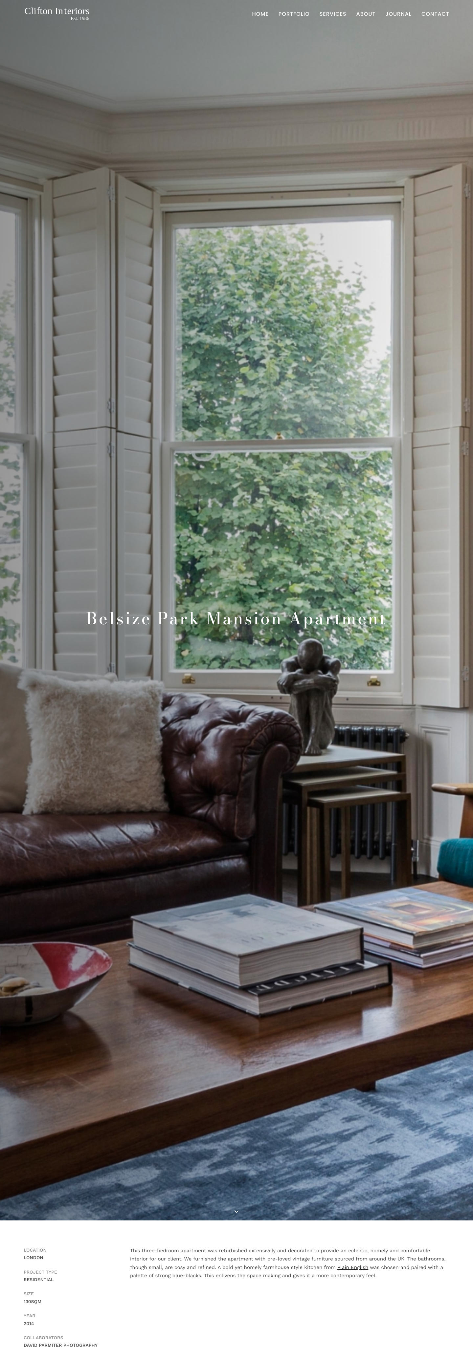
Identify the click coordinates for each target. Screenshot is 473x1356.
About (366, 14)
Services (333, 14)
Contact (435, 14)
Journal (398, 14)
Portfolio (294, 14)
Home (260, 14)
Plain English (352, 1267)
